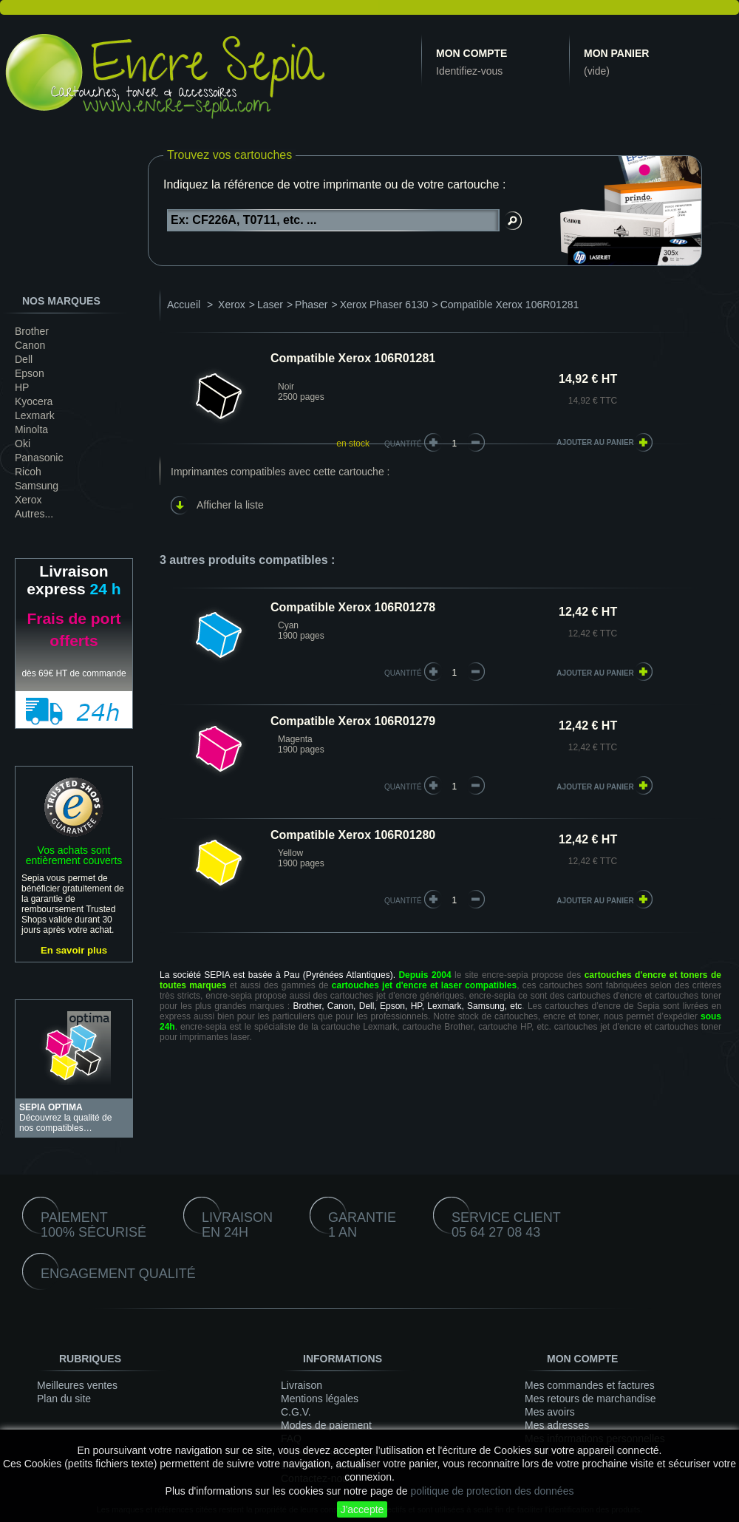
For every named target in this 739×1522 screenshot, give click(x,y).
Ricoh (28, 472)
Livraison (301, 1385)
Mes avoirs (550, 1412)
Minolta (31, 429)
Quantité (403, 444)
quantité (403, 673)
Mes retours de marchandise (590, 1398)
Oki (22, 443)
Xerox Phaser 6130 (384, 304)
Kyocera (33, 401)
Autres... (34, 514)
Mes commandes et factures (590, 1385)
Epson (29, 373)
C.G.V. (296, 1412)
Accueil (183, 304)
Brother (32, 331)
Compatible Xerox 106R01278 (352, 607)
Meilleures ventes (77, 1385)
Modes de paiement (326, 1425)
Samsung (36, 486)
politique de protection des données (491, 1491)
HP (22, 387)
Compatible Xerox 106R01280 (352, 835)
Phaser (311, 304)
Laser (270, 304)
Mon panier (616, 53)
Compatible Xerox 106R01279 (352, 721)
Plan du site (64, 1398)
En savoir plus (74, 950)
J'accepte (362, 1509)
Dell (24, 359)
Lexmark (35, 415)
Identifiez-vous (469, 71)
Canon (30, 345)
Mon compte (471, 53)
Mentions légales (319, 1398)
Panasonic (39, 457)
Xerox (28, 500)
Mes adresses (557, 1425)
